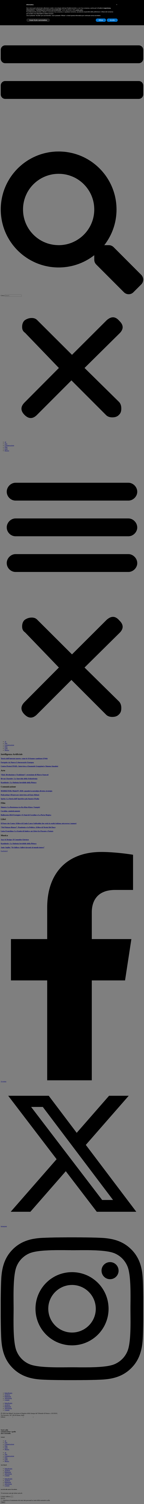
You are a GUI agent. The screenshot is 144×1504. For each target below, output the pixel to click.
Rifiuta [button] (101, 20)
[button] (116, 4)
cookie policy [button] (79, 10)
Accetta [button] (112, 20)
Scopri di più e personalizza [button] (38, 20)
